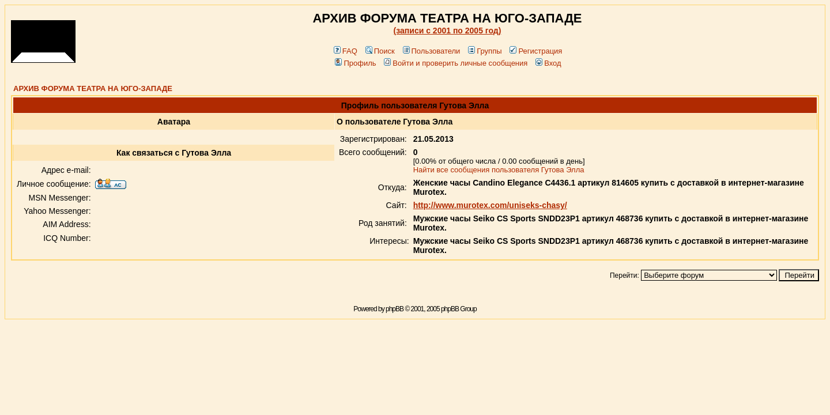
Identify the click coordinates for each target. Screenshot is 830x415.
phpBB (394, 309)
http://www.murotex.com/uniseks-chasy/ (490, 205)
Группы (484, 51)
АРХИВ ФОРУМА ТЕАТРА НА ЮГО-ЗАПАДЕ (92, 88)
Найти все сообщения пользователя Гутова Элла (498, 169)
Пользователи (432, 51)
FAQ (345, 51)
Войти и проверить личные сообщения (455, 63)
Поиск (380, 51)
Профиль (355, 63)
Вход (548, 63)
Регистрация (536, 51)
